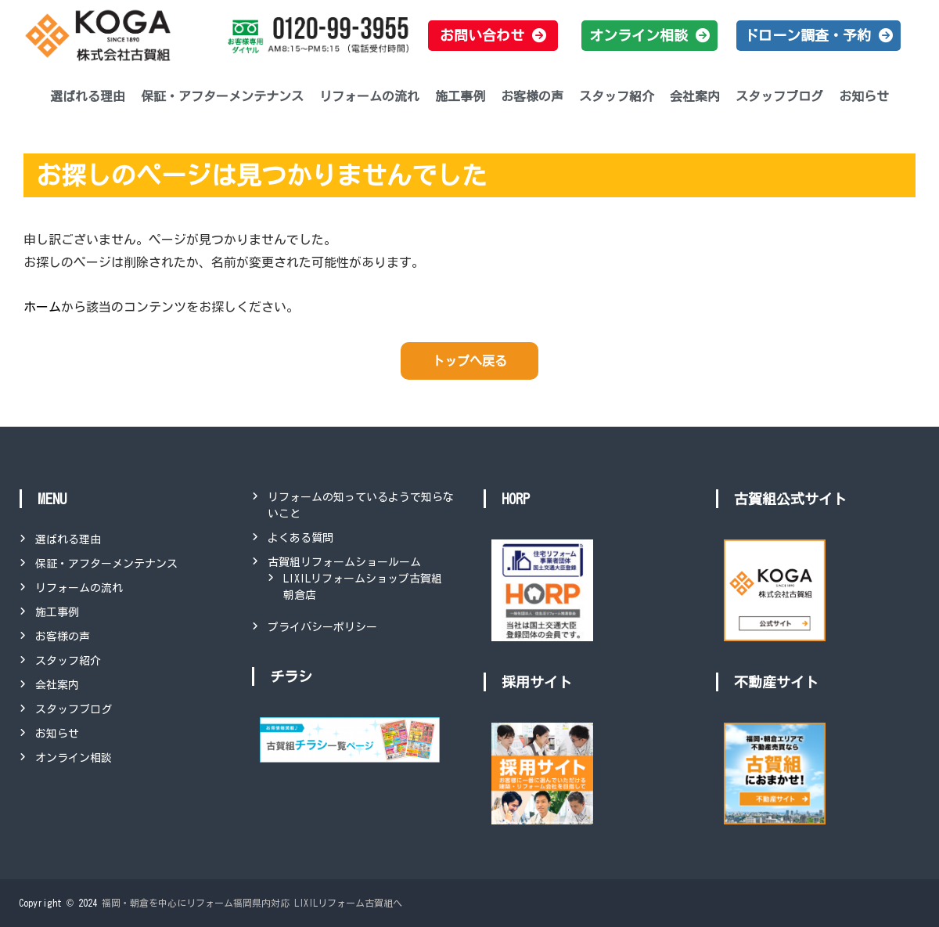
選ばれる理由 (87, 96)
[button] (493, 35)
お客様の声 (532, 96)
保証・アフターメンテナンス (222, 96)
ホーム (42, 307)
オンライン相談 (73, 757)
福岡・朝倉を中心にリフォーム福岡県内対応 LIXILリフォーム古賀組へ (252, 902)
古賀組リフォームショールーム (344, 562)
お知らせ (864, 96)
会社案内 (695, 96)
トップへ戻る (469, 361)
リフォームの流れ (369, 96)
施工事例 (460, 96)
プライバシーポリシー (322, 627)
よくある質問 (300, 537)
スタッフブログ (779, 96)
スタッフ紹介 (616, 96)
